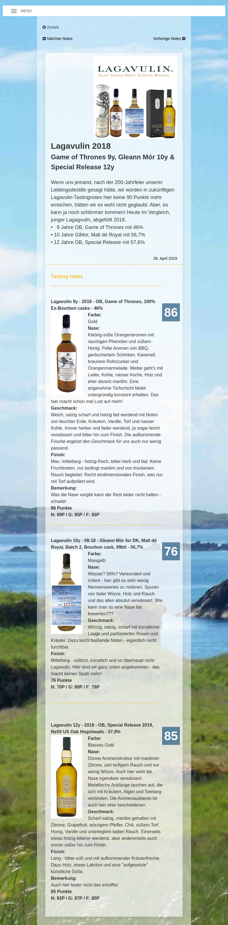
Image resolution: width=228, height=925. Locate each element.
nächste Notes (58, 38)
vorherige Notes (169, 38)
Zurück (51, 27)
